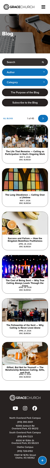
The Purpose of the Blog (25, 92)
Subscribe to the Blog (25, 103)
